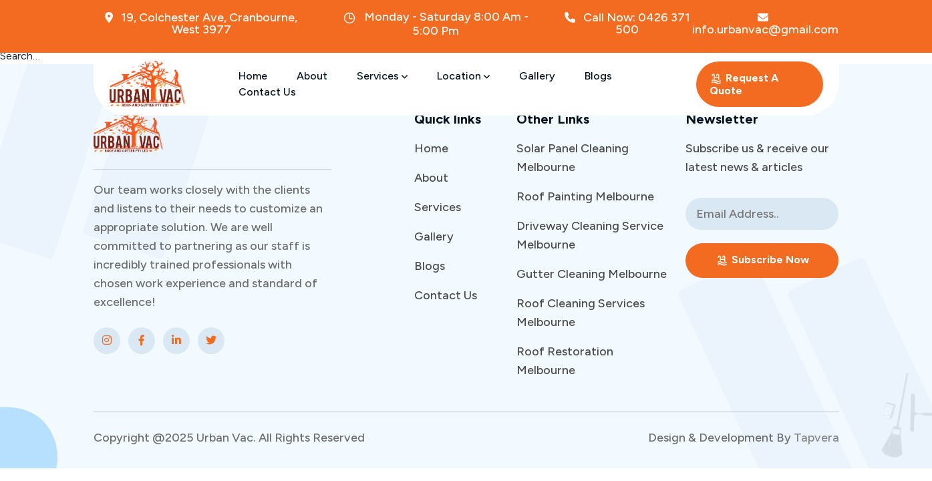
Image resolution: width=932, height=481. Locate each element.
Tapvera (816, 437)
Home (253, 75)
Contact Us (267, 92)
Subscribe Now (762, 260)
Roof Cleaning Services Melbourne (580, 312)
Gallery (537, 75)
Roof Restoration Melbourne (564, 360)
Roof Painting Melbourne (585, 196)
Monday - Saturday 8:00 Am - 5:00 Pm (435, 24)
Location (463, 75)
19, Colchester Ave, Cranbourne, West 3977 (201, 23)
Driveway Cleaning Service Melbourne (589, 235)
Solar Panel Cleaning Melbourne (572, 157)
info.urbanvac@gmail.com (765, 23)
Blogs (598, 75)
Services (382, 75)
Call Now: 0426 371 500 (627, 23)
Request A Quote (744, 84)
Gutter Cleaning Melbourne (591, 274)
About (312, 75)
